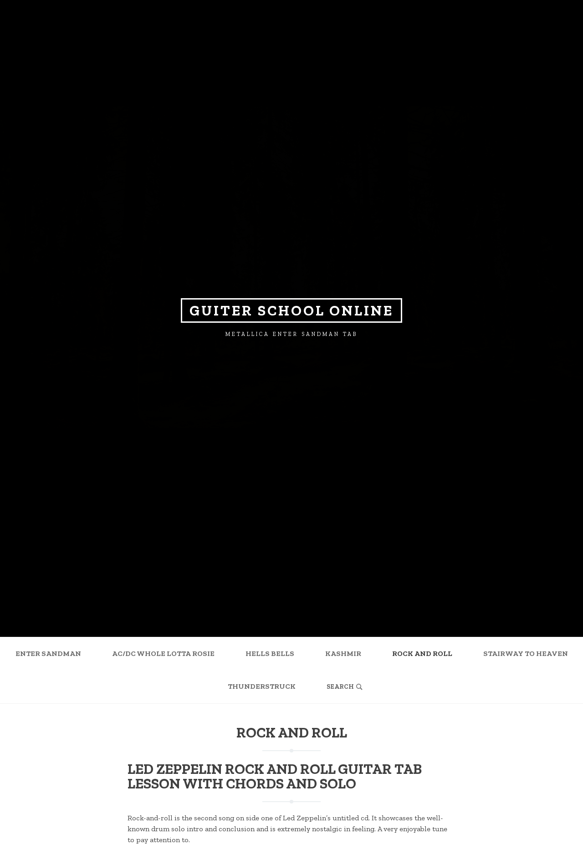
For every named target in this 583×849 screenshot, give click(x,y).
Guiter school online (291, 310)
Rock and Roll (422, 653)
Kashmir (343, 653)
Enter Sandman (48, 653)
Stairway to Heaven (525, 653)
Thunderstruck (262, 686)
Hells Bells (269, 653)
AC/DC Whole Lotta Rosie (163, 653)
